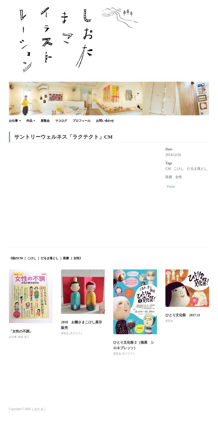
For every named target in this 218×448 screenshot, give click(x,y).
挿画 (20, 336)
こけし (179, 168)
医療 (168, 177)
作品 (30, 120)
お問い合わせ (105, 120)
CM (168, 168)
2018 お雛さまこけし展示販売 (81, 324)
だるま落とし (197, 168)
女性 (178, 177)
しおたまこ (39, 409)
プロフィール (81, 120)
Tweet (170, 186)
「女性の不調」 (21, 331)
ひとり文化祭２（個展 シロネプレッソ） (133, 345)
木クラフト (76, 333)
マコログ (61, 120)
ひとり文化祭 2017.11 (182, 315)
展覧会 (45, 120)
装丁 (26, 336)
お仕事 (15, 120)
